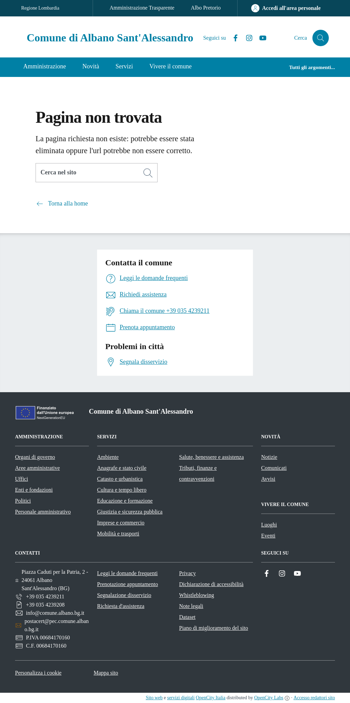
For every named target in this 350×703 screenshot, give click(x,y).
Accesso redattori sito (314, 697)
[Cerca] (148, 173)
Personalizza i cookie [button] (38, 673)
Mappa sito (106, 673)
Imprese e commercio (121, 523)
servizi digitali (180, 697)
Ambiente (108, 457)
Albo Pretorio (206, 8)
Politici (23, 501)
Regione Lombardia (40, 8)
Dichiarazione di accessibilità (211, 584)
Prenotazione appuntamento (127, 584)
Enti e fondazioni (34, 490)
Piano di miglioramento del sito (213, 628)
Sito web (154, 697)
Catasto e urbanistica (120, 479)
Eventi (268, 536)
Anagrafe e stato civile (121, 468)
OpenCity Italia (211, 697)
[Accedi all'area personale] (286, 8)
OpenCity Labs (268, 697)
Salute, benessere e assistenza (211, 457)
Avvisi (268, 479)
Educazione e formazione (125, 501)
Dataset (187, 617)
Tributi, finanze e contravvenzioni (198, 473)
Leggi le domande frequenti (127, 573)
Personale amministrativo (43, 512)
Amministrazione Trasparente (141, 8)
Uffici (21, 479)
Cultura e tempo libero (121, 490)
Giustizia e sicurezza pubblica (129, 512)
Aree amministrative (37, 468)
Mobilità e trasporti (118, 533)
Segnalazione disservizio (124, 595)
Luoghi (269, 525)
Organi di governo (35, 457)
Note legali (191, 606)
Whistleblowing (196, 595)
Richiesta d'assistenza (120, 606)
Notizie (269, 457)
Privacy (187, 573)
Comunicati (274, 468)
